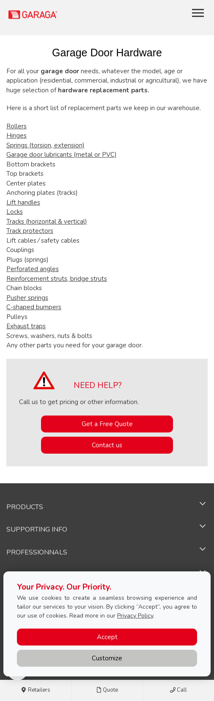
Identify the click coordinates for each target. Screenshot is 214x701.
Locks (14, 212)
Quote (107, 690)
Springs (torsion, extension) (45, 145)
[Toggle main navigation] (198, 12)
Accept (107, 637)
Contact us (107, 445)
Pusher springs (27, 298)
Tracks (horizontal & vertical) (46, 221)
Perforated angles (32, 269)
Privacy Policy (135, 616)
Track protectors (29, 231)
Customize (107, 658)
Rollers (16, 126)
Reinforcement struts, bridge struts (56, 278)
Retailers (35, 690)
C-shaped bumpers (33, 307)
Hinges (16, 135)
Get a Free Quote (107, 424)
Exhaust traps (26, 326)
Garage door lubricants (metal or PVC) (61, 154)
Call (178, 690)
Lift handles (23, 202)
